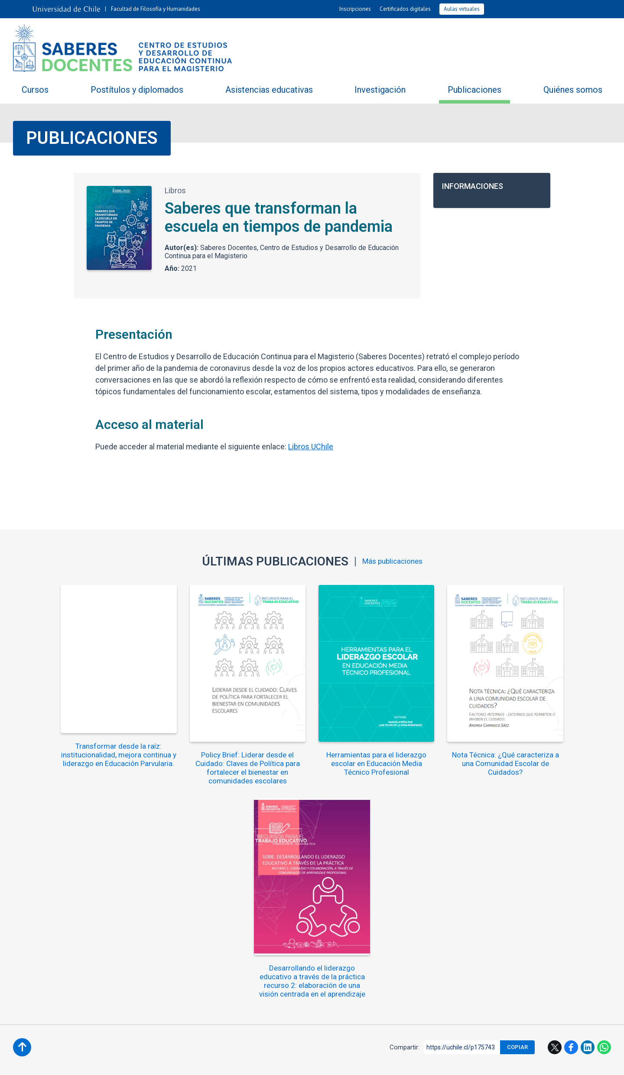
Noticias (289, 873)
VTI (285, 1061)
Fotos (416, 873)
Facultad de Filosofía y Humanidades (155, 9)
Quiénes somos (572, 89)
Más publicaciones (392, 561)
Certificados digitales (405, 9)
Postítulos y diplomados (137, 89)
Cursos (35, 89)
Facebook (571, 825)
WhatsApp (604, 825)
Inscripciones (355, 9)
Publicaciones (474, 89)
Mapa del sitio (413, 901)
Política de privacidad (381, 1061)
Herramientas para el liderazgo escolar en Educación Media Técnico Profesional (312, 755)
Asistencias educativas (269, 89)
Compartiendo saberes (186, 873)
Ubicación (351, 901)
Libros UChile (310, 446)
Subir (22, 825)
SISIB (268, 1061)
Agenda (356, 873)
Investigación (380, 89)
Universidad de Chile (320, 1061)
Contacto (297, 901)
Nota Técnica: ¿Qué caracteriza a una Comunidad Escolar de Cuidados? (434, 755)
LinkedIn (588, 825)
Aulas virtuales (462, 9)
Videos (476, 873)
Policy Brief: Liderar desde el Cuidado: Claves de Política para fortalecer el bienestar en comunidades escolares (190, 759)
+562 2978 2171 (312, 965)
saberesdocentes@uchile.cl (312, 978)
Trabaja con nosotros (223, 901)
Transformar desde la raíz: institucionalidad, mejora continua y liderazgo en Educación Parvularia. (68, 750)
